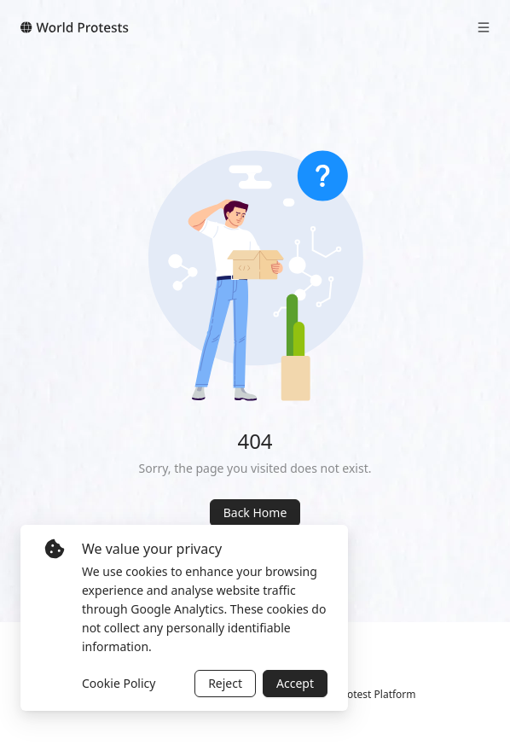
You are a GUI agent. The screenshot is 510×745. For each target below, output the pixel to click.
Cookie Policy (118, 683)
